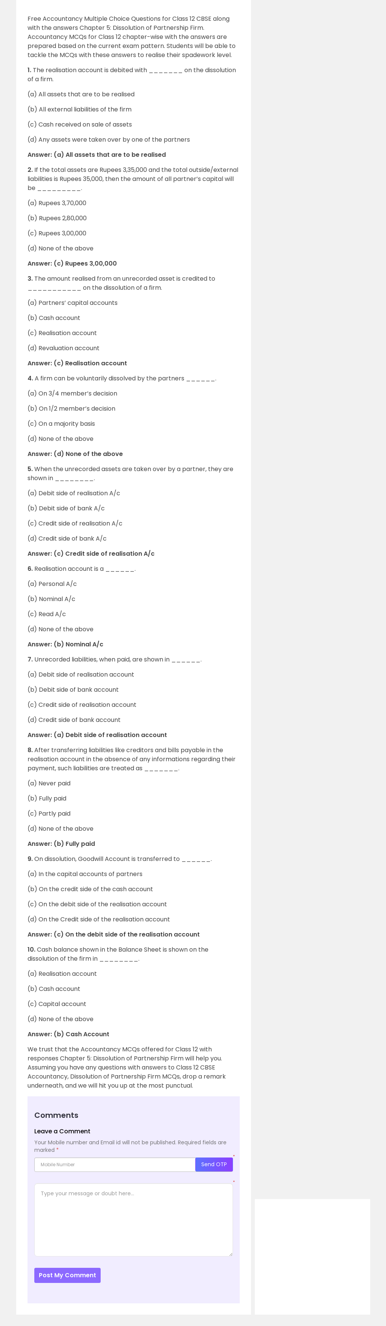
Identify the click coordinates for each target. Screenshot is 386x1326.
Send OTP (214, 1164)
